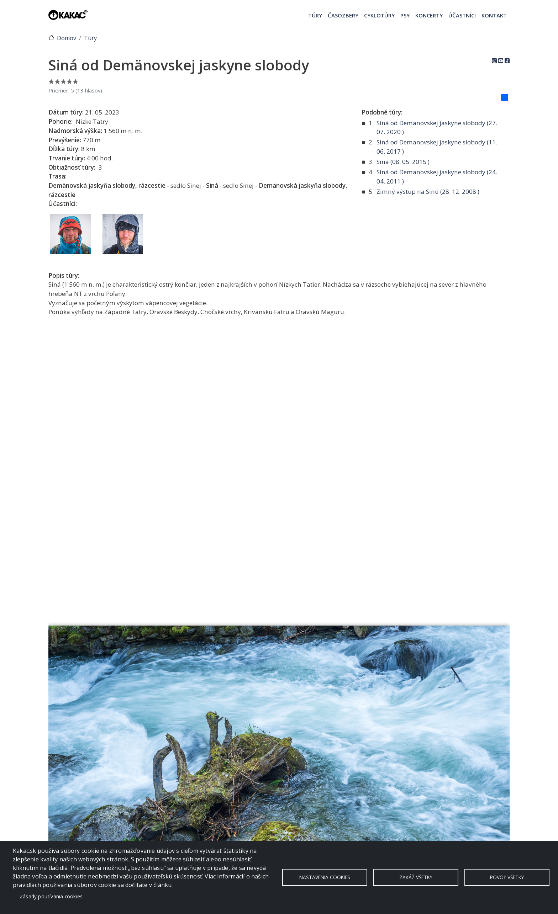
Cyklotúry (379, 15)
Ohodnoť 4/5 (70, 81)
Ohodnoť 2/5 (57, 81)
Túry (315, 15)
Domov (66, 38)
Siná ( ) (403, 162)
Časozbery (343, 15)
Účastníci (462, 15)
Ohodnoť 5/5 (76, 81)
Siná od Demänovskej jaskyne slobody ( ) (437, 127)
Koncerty (429, 15)
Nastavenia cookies (324, 877)
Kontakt (494, 15)
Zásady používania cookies (51, 896)
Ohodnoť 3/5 (63, 81)
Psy (405, 15)
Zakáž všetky (415, 877)
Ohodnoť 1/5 (51, 81)
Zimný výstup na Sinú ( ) (428, 191)
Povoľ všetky (507, 877)
